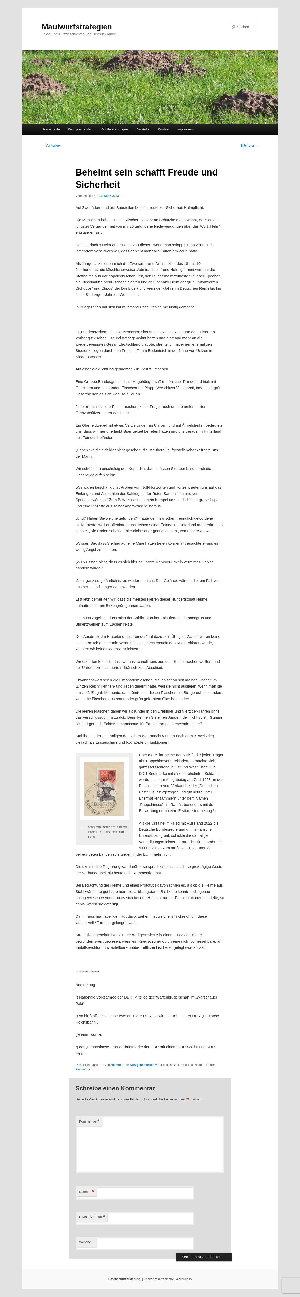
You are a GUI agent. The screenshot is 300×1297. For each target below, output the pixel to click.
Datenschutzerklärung (124, 1279)
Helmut (116, 1065)
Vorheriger (51, 145)
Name (86, 1192)
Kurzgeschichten (80, 129)
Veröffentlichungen (114, 129)
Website (85, 1242)
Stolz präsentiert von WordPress (168, 1279)
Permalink (83, 1069)
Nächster (249, 145)
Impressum (185, 129)
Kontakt (163, 129)
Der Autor (143, 129)
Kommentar (89, 1121)
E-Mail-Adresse (92, 1217)
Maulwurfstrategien (77, 26)
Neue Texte (51, 129)
